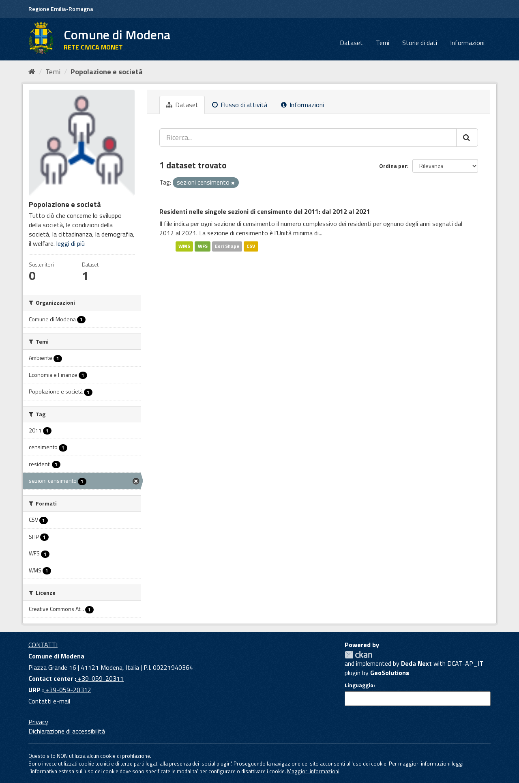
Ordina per (393, 165)
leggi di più (70, 243)
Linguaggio (359, 685)
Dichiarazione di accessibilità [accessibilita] (66, 731)
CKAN (358, 654)
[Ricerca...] (308, 137)
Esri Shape (227, 246)
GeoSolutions (389, 673)
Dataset (351, 42)
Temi (382, 42)
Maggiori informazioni (313, 771)
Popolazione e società (107, 71)
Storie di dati (419, 42)
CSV (251, 246)
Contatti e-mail (49, 701)
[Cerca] (467, 137)
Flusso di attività (239, 105)
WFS (203, 246)
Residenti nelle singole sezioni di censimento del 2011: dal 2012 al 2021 (264, 211)
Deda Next (416, 663)
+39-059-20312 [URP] (67, 690)
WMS (184, 246)
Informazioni (467, 42)
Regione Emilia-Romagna (60, 8)
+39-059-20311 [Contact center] (100, 678)
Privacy (38, 722)
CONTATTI (43, 645)
